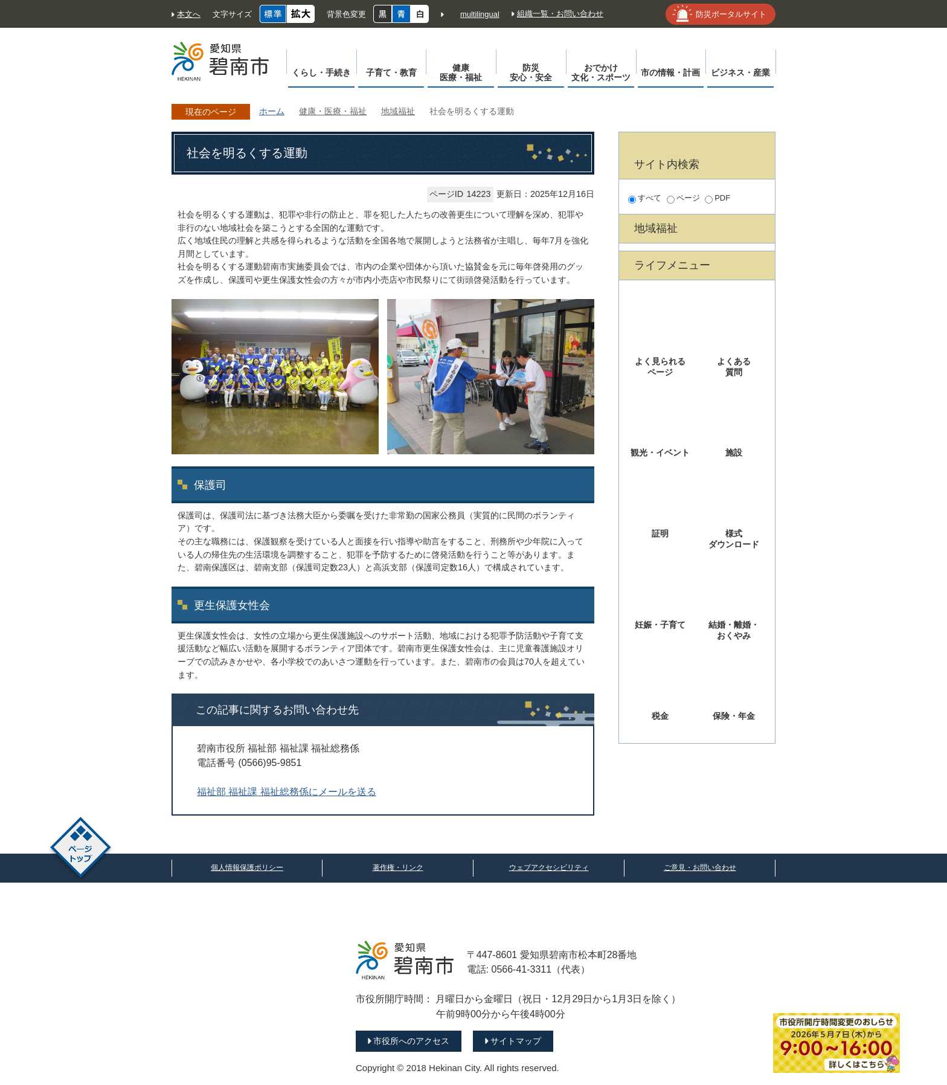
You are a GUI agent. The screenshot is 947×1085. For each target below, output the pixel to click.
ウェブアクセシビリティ (549, 867)
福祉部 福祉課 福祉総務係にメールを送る (286, 792)
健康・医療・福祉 (333, 111)
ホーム (271, 111)
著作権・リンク (398, 867)
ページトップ (80, 849)
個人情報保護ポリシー (247, 867)
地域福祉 (398, 111)
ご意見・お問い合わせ (700, 867)
